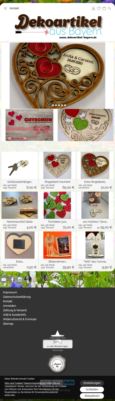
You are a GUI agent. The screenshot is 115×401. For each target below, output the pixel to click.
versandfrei (83, 188)
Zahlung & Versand (15, 310)
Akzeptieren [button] (91, 395)
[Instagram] (20, 279)
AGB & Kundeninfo (14, 314)
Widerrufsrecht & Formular (19, 319)
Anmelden (9, 305)
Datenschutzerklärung (17, 296)
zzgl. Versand (9, 188)
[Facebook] (12, 279)
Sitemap (8, 323)
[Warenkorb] (104, 8)
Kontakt (14, 8)
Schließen (92, 389)
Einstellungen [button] (91, 383)
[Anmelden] (93, 8)
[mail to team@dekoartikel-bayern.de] (3, 279)
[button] (5, 8)
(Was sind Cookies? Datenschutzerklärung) (25, 383)
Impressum (10, 292)
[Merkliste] (99, 8)
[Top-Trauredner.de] (28, 279)
